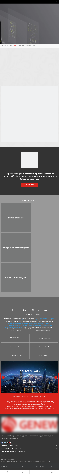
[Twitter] (8, 443)
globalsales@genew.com (9, 459)
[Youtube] (10, 443)
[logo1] (29, 160)
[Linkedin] (5, 443)
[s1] (29, 114)
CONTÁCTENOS (29, 184)
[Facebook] (2, 443)
